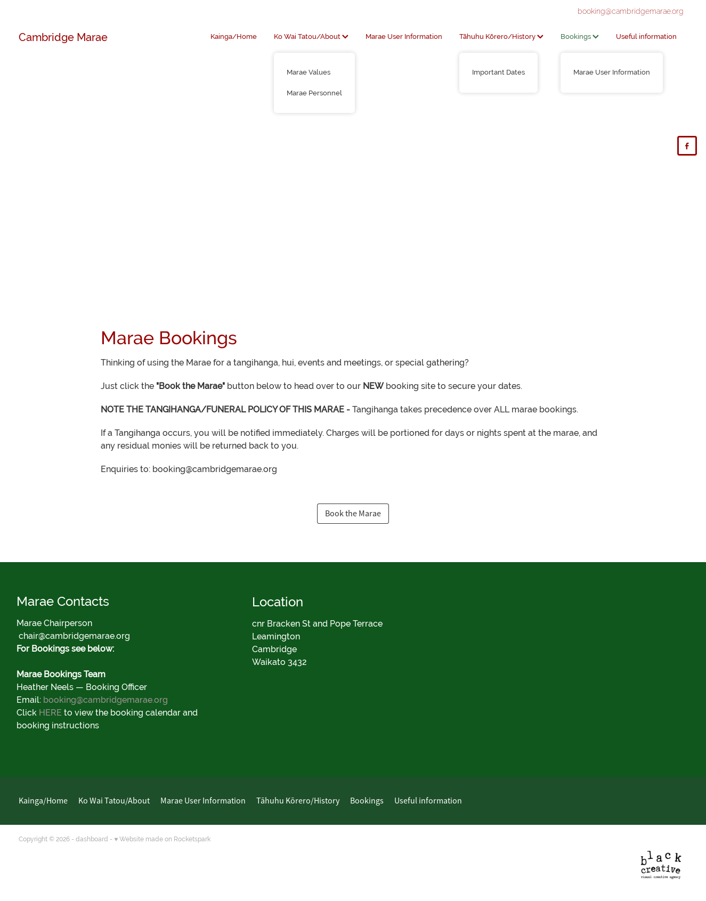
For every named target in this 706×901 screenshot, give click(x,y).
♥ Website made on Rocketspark (162, 839)
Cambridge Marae (63, 37)
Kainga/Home (233, 36)
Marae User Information (404, 36)
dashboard (92, 839)
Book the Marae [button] (353, 513)
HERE (50, 713)
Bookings (580, 36)
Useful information (646, 36)
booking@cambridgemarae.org (631, 11)
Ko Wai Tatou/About (311, 36)
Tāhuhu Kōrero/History (501, 36)
